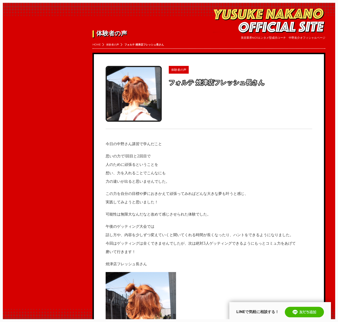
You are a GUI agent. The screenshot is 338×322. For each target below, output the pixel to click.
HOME (96, 44)
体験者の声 (112, 44)
